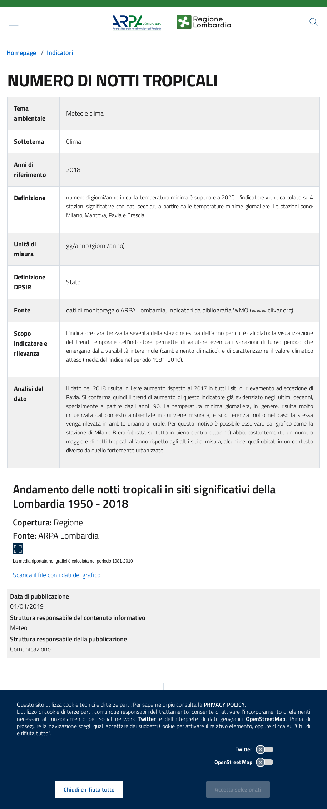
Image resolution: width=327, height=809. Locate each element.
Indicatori (60, 52)
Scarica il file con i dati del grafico (56, 575)
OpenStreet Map (243, 762)
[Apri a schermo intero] (18, 548)
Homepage (21, 52)
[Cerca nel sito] (313, 22)
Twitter (254, 749)
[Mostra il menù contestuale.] (13, 22)
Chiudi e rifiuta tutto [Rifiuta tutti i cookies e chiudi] (89, 789)
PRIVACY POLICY (224, 704)
